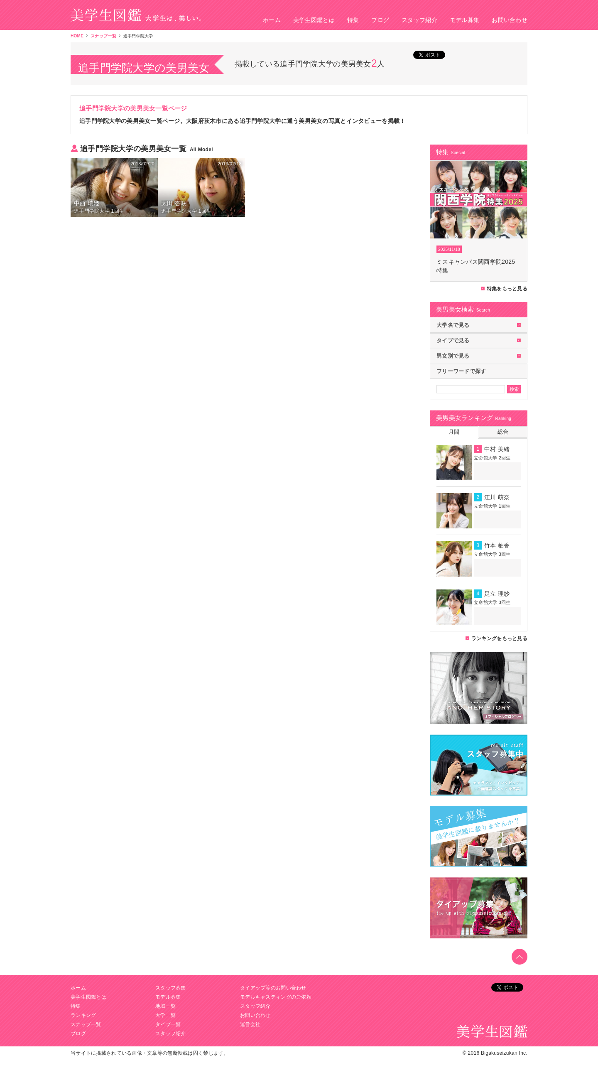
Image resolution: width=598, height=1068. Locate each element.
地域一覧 (165, 1006)
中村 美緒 (497, 449)
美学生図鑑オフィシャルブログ (478, 688)
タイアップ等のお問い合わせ (273, 988)
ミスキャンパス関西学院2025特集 (475, 266)
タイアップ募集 (478, 907)
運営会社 (250, 1024)
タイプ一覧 (168, 1024)
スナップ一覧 (103, 36)
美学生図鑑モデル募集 (478, 836)
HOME (77, 36)
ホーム (272, 20)
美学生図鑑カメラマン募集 (478, 764)
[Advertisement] (245, 264)
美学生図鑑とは (314, 20)
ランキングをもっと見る (499, 638)
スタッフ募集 (170, 988)
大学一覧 (165, 1015)
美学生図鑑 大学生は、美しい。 (136, 15)
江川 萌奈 (497, 497)
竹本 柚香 (497, 545)
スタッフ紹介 (419, 20)
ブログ (380, 20)
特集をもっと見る (507, 289)
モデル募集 (464, 20)
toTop (519, 957)
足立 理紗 (497, 593)
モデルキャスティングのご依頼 (275, 997)
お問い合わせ (509, 20)
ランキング (83, 1015)
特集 (353, 20)
